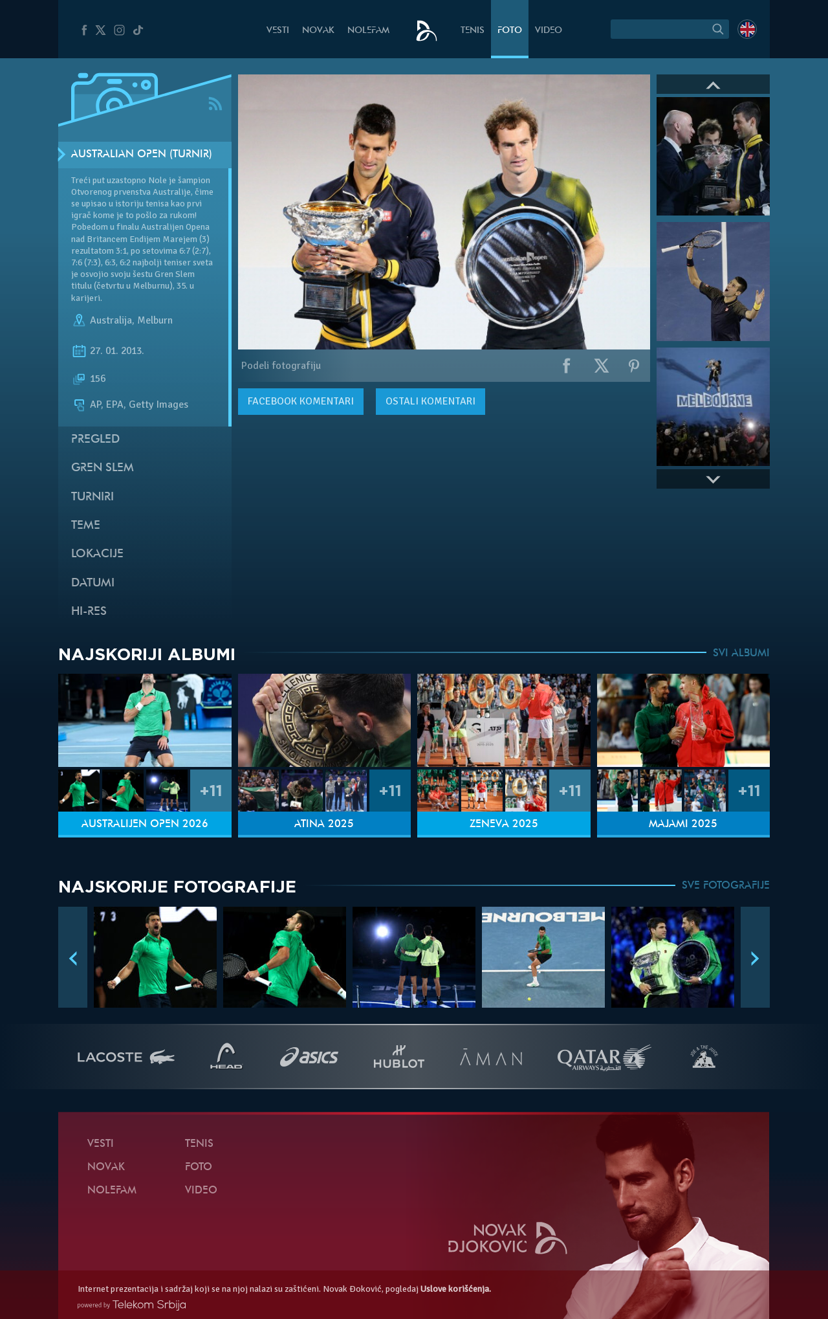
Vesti (278, 31)
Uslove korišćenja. (455, 1288)
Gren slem (102, 468)
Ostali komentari (430, 401)
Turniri (92, 497)
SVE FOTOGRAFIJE (726, 886)
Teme (85, 526)
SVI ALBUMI (741, 653)
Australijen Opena (175, 226)
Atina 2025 (324, 824)
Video (548, 31)
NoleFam (368, 31)
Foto (509, 31)
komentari (301, 401)
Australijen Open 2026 (145, 824)
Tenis (473, 31)
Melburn (155, 320)
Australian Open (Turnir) (141, 155)
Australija (111, 320)
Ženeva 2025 (504, 824)
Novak (318, 31)
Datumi (92, 583)
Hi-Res (89, 612)
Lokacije (97, 554)
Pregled (95, 440)
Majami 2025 (683, 824)
